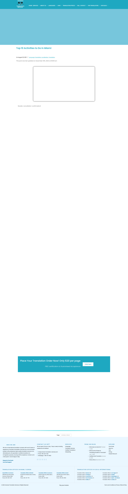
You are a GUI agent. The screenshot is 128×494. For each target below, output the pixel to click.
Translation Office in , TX (83, 479)
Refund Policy (123, 485)
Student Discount (113, 453)
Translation (52, 57)
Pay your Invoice (64, 485)
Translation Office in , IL (84, 474)
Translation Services (70, 448)
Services (36, 5)
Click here (88, 364)
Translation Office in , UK (109, 479)
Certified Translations (70, 450)
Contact (83, 5)
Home (30, 5)
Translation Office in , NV (110, 473)
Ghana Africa (92, 459)
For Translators (94, 5)
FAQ (78, 5)
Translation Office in (109, 474)
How (60, 5)
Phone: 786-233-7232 (42, 453)
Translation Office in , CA (85, 476)
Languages (52, 5)
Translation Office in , (111, 478)
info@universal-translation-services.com (47, 452)
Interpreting (68, 452)
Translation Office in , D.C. (111, 476)
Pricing (110, 452)
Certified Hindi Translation (95, 456)
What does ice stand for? (95, 447)
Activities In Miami (65, 435)
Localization (45, 57)
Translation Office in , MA (84, 473)
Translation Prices (69, 5)
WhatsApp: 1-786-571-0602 (44, 455)
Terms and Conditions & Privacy (112, 485)
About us (44, 5)
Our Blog (104, 5)
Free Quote (111, 446)
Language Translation (35, 57)
